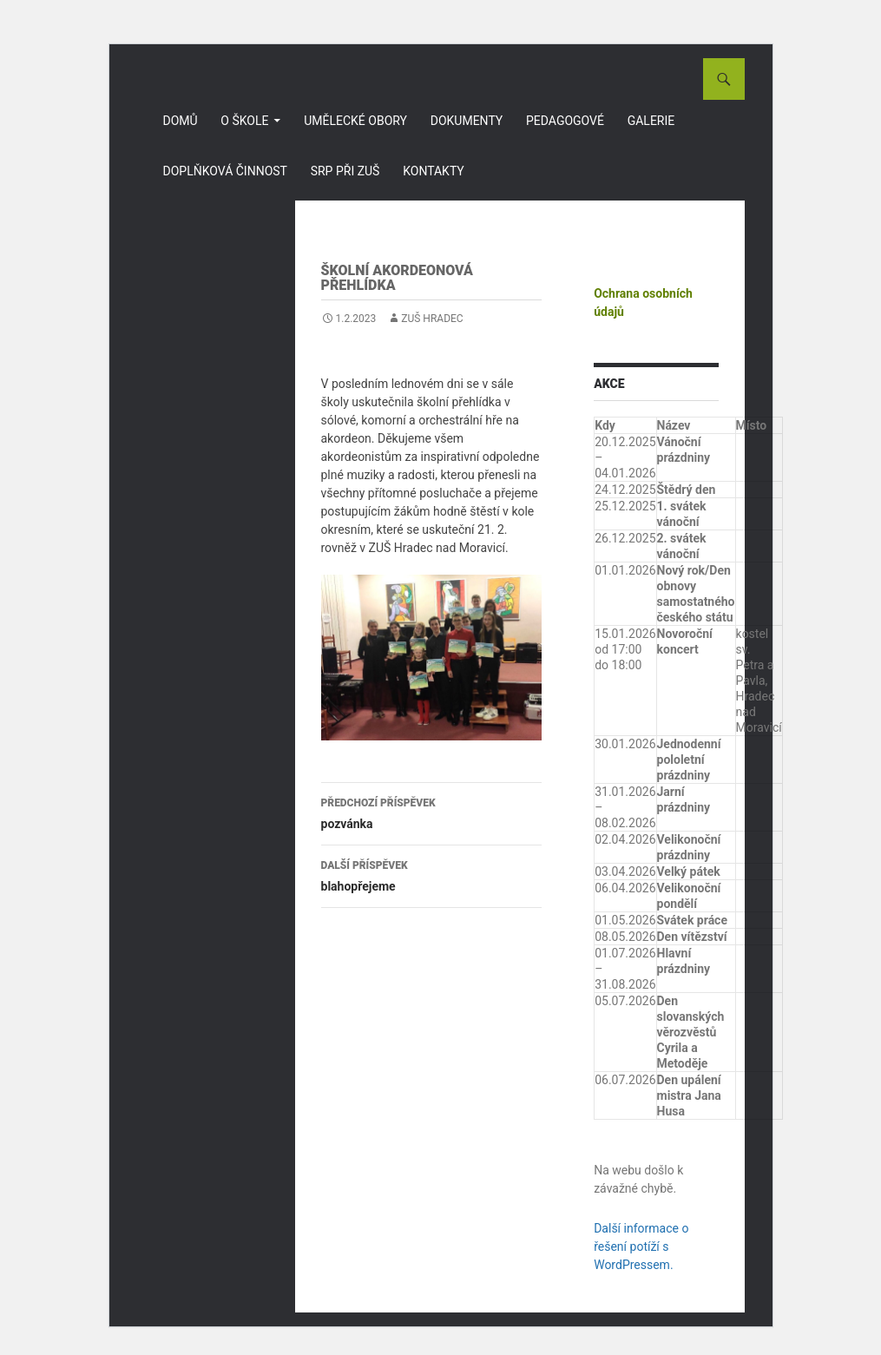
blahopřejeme (431, 874)
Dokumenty (467, 121)
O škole (244, 121)
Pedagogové (565, 121)
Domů (180, 121)
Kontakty (433, 171)
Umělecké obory (355, 121)
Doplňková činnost (225, 171)
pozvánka (431, 812)
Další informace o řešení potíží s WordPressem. (641, 1246)
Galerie (651, 121)
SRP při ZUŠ (345, 171)
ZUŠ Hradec (432, 318)
